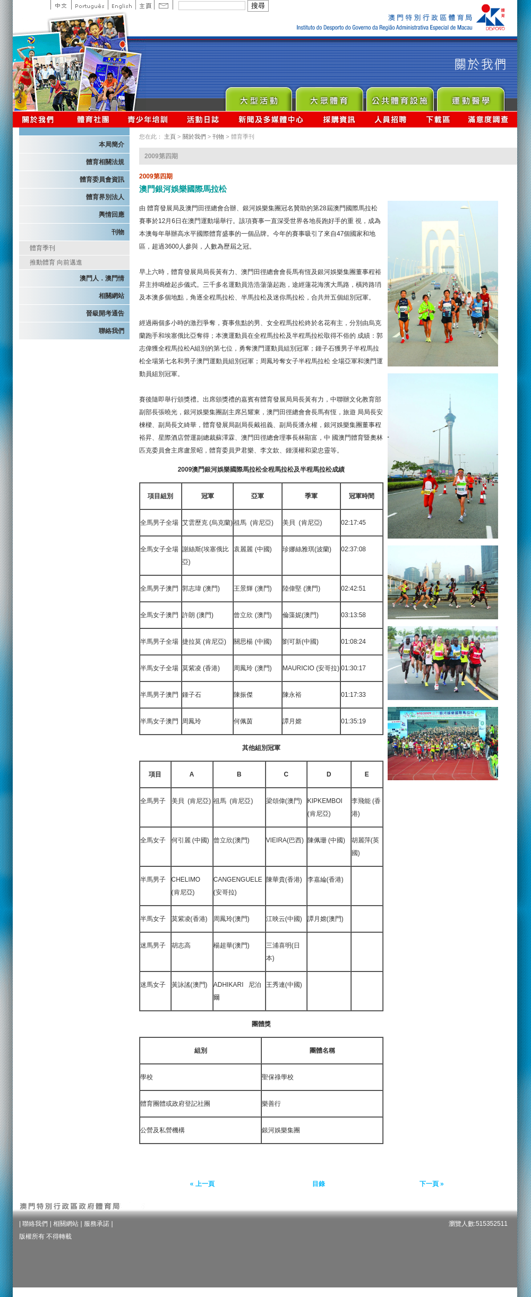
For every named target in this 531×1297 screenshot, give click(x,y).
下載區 (438, 119)
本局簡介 (111, 144)
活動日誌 (203, 119)
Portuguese (89, 5)
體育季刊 (42, 248)
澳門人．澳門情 (102, 278)
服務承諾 (96, 1223)
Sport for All (329, 96)
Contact (163, 5)
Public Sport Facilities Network (399, 96)
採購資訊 (339, 119)
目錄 (318, 1184)
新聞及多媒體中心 (271, 119)
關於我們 (40, 119)
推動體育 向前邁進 (56, 262)
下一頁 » (431, 1184)
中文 (60, 5)
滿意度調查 (488, 119)
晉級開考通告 (105, 313)
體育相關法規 (105, 162)
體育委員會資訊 (102, 179)
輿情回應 (111, 214)
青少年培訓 (148, 119)
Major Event (258, 96)
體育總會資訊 (93, 119)
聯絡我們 (111, 331)
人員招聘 (390, 119)
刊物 (118, 232)
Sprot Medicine (470, 96)
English (121, 5)
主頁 (144, 5)
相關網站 (111, 296)
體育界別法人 (105, 197)
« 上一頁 (202, 1184)
